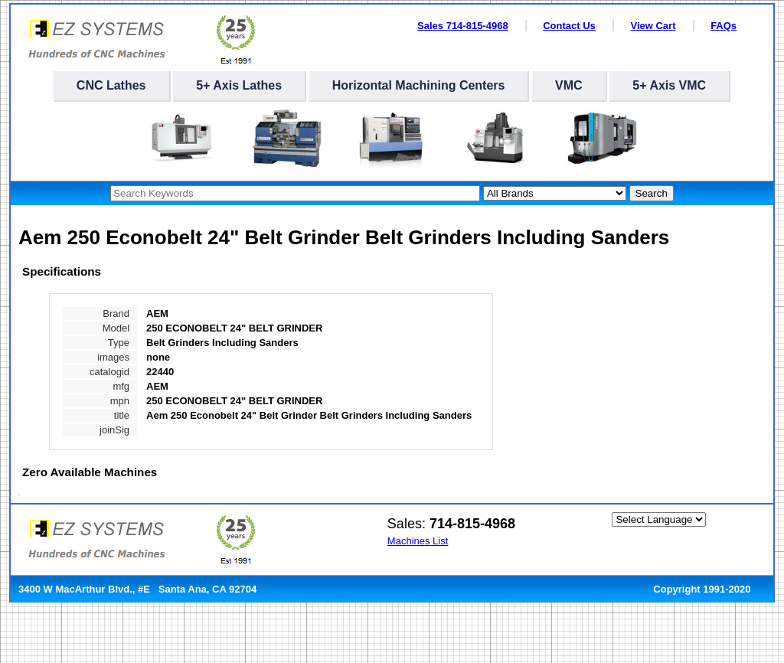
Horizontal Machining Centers (418, 85)
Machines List (417, 541)
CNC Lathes (111, 85)
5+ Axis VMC (669, 85)
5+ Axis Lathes (239, 85)
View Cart (652, 25)
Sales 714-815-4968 (462, 25)
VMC (569, 85)
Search (651, 193)
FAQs (723, 25)
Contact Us (569, 25)
